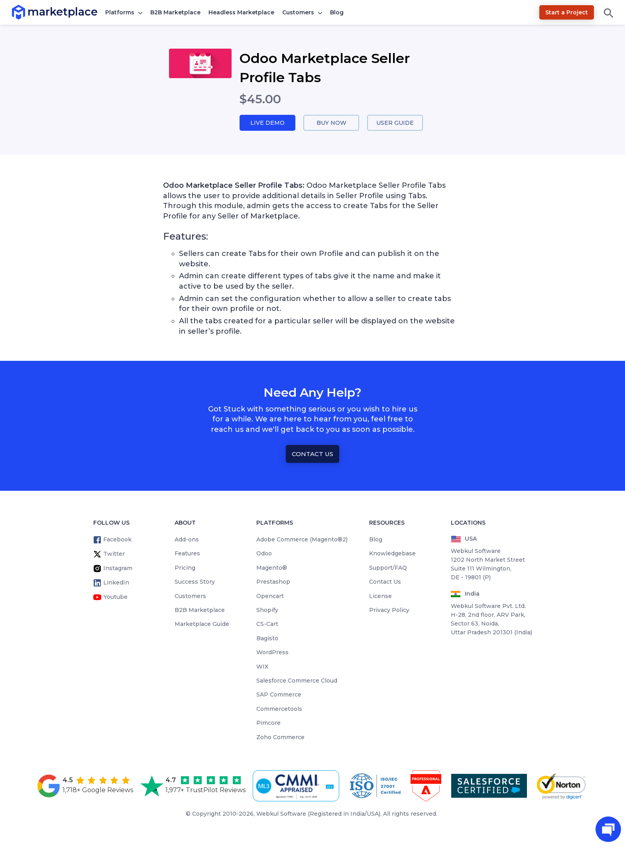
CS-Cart (267, 624)
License (380, 596)
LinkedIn (116, 583)
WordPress (272, 653)
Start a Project (566, 12)
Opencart (270, 596)
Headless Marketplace (241, 12)
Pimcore (268, 723)
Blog (337, 12)
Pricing (185, 568)
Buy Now (331, 123)
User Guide (395, 123)
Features (187, 554)
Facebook (117, 540)
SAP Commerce (278, 695)
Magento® (271, 568)
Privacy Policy (389, 610)
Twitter (114, 554)
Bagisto (267, 638)
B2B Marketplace (175, 12)
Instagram (117, 569)
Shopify (267, 610)
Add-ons (187, 540)
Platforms (119, 12)
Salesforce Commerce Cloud (296, 681)
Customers (298, 12)
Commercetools (279, 709)
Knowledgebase (392, 554)
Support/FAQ (388, 568)
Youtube (116, 597)
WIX (262, 667)
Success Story (195, 582)
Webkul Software (281, 814)
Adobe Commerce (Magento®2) (302, 540)
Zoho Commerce (280, 737)
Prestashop (273, 582)
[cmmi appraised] (297, 786)
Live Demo (267, 123)
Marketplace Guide (202, 624)
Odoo (264, 554)
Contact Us (312, 454)
